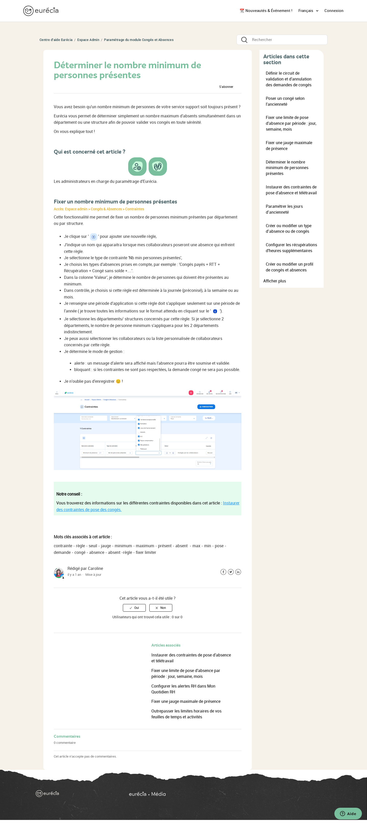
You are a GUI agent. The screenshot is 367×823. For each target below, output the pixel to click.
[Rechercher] (282, 40)
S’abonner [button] (226, 87)
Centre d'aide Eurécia (56, 40)
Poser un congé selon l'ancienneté (285, 101)
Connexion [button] (334, 10)
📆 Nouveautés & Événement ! (266, 10)
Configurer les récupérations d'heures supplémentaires (291, 247)
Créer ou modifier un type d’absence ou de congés (288, 228)
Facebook (223, 572)
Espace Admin (88, 40)
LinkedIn (238, 572)
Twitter (231, 572)
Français (306, 10)
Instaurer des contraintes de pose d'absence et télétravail (291, 190)
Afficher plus (274, 281)
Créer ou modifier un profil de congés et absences (289, 267)
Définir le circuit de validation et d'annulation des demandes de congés (288, 79)
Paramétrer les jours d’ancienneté (284, 209)
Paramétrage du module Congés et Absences (139, 40)
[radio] (134, 608)
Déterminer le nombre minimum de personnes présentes (287, 168)
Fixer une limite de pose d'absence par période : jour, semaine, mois (291, 123)
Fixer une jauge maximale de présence (185, 701)
